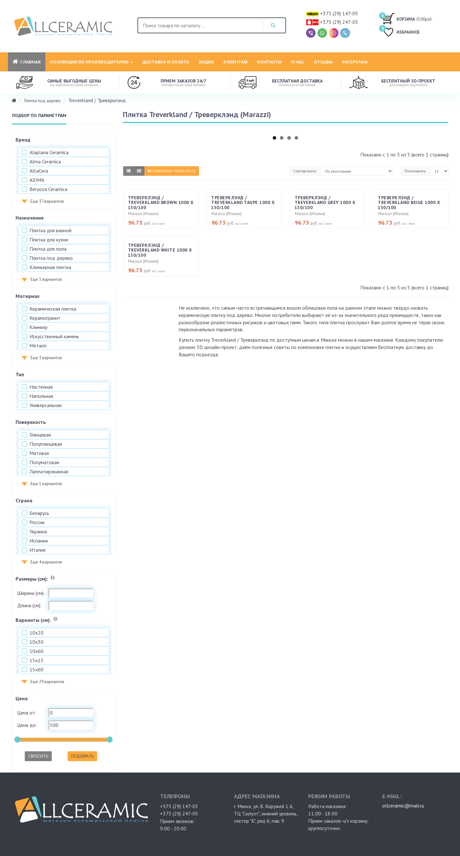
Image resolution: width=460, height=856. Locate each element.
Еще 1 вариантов (46, 483)
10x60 (36, 651)
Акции (206, 62)
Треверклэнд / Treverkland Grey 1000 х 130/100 (325, 202)
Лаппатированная (49, 471)
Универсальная (46, 405)
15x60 (36, 669)
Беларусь (39, 513)
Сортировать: (305, 170)
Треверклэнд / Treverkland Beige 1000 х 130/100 (409, 202)
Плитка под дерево (42, 100)
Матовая (39, 453)
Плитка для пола (48, 248)
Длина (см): (29, 605)
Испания (39, 540)
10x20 (36, 632)
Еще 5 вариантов (46, 279)
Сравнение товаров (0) (172, 170)
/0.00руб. (407, 18)
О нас (297, 62)
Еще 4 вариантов (46, 562)
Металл (38, 345)
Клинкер (39, 327)
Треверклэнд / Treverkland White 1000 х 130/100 (160, 250)
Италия (37, 549)
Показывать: (415, 170)
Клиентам (235, 62)
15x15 (36, 660)
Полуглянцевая (46, 443)
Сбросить (38, 756)
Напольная (41, 395)
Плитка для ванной (50, 230)
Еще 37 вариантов (47, 201)
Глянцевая (40, 434)
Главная (27, 62)
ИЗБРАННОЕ (401, 33)
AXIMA (37, 179)
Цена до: (27, 725)
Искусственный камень (54, 336)
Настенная (41, 386)
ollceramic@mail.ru (403, 805)
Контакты (269, 62)
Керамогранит (45, 317)
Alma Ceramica (45, 161)
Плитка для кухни (49, 239)
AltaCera (39, 170)
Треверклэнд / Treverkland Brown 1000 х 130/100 (161, 202)
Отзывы (323, 62)
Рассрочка (355, 62)
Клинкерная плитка (50, 267)
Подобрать (82, 756)
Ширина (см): (31, 593)
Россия (37, 522)
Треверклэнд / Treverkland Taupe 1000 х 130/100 (243, 202)
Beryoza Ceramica (48, 189)
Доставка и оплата (165, 62)
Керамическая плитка (53, 308)
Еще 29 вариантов (47, 681)
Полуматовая (44, 462)
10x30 (36, 641)
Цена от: (26, 712)
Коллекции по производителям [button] (91, 62)
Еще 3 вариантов (46, 357)
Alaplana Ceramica (49, 152)
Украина (38, 531)
